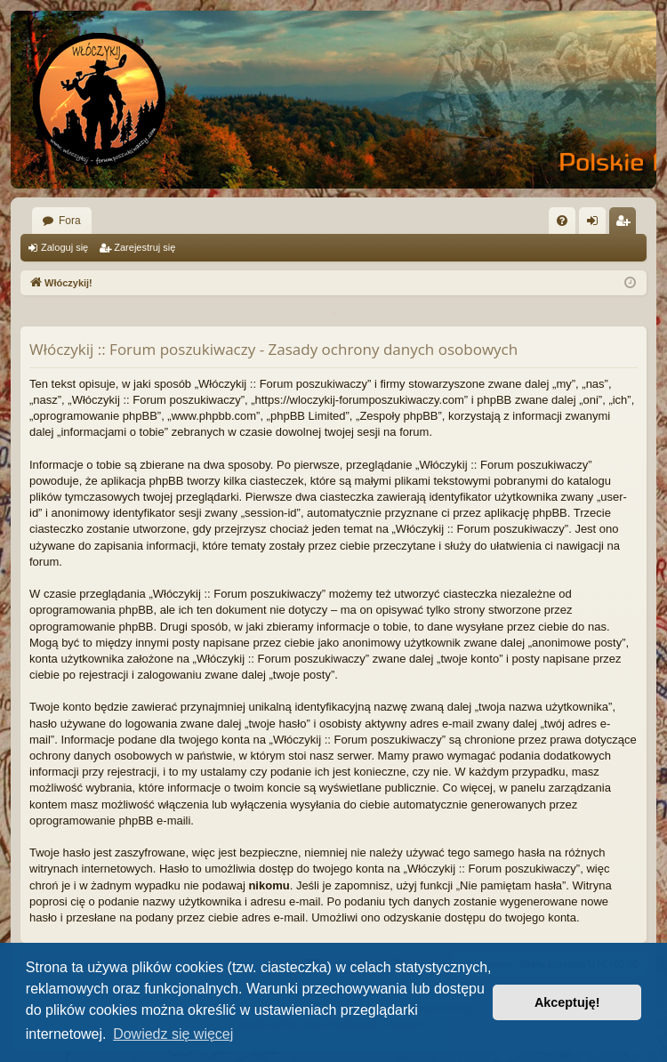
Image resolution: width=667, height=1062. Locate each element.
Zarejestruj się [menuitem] (626, 224)
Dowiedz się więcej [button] (173, 1034)
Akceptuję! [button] (567, 1002)
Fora (70, 220)
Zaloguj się (64, 247)
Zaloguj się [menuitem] (596, 224)
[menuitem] (562, 220)
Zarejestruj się (144, 247)
